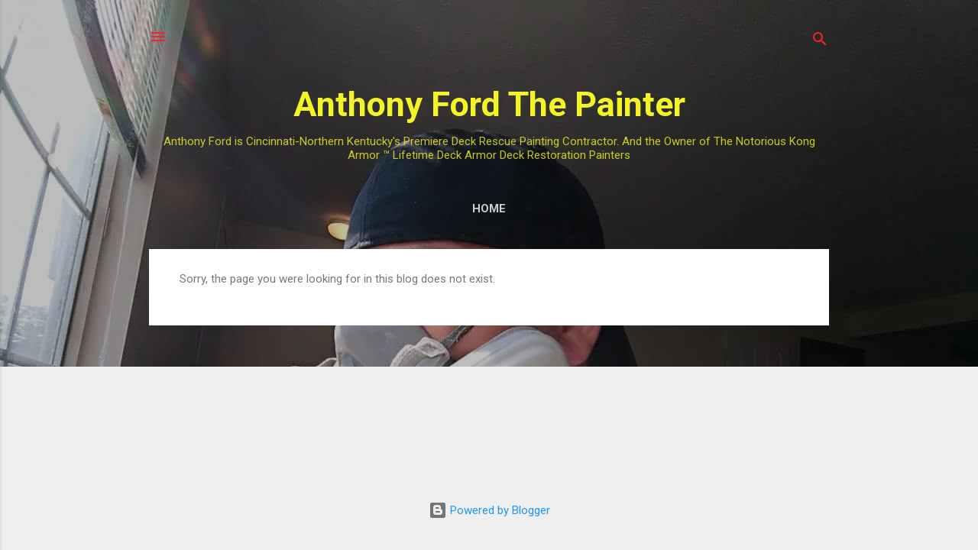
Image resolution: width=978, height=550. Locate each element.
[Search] (820, 41)
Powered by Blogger (489, 510)
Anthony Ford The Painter (489, 104)
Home (489, 208)
